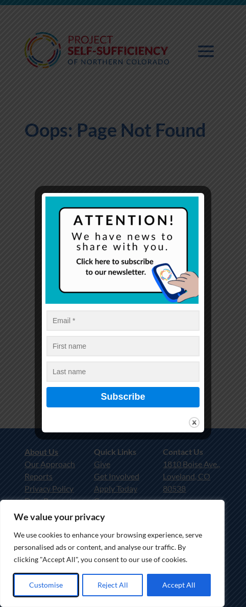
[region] (112, 553)
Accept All (178, 584)
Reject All (112, 584)
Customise (46, 584)
